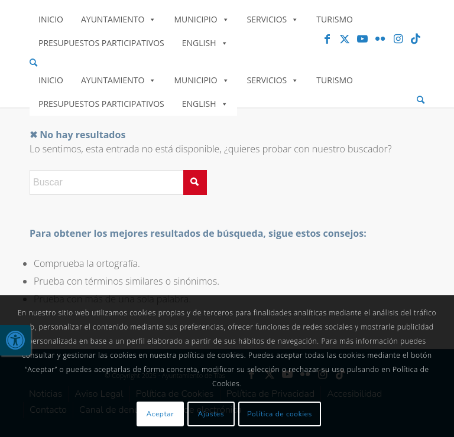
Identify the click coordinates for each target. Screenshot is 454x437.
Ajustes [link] (211, 414)
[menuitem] (227, 63)
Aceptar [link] (160, 414)
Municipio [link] (201, 19)
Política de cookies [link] (279, 414)
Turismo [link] (334, 19)
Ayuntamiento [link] (118, 19)
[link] (15, 340)
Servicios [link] (273, 19)
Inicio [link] (50, 19)
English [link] (205, 42)
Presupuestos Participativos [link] (101, 42)
